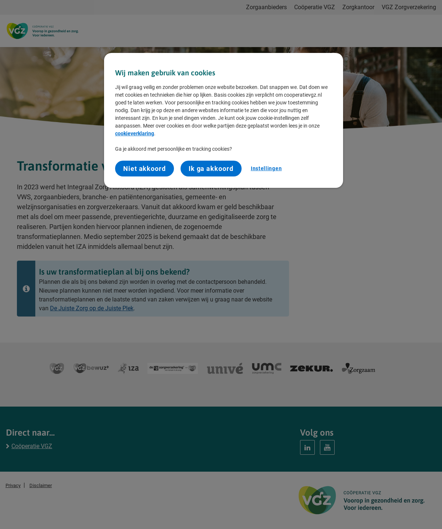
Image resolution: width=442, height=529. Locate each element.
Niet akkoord (144, 168)
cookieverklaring (134, 133)
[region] (223, 120)
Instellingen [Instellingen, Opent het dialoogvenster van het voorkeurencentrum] (266, 168)
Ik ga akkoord (211, 168)
